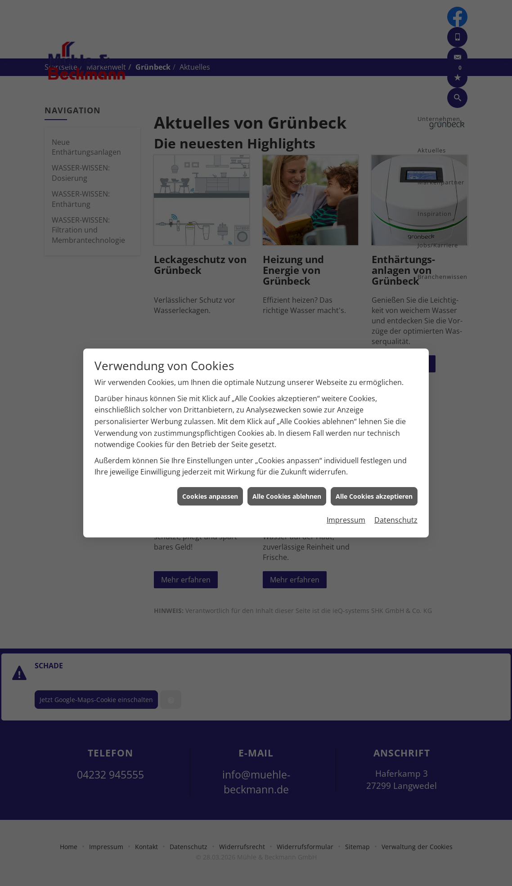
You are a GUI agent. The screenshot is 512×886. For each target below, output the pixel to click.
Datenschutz (396, 492)
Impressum (346, 492)
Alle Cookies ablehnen (286, 468)
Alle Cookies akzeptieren (374, 468)
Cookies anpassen (210, 468)
